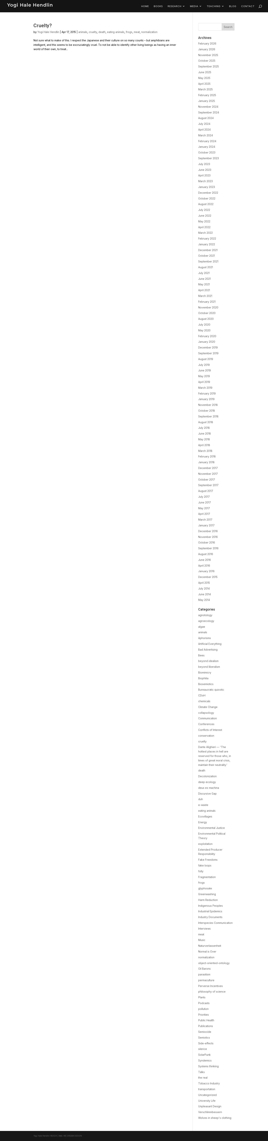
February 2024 (207, 141)
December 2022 (208, 192)
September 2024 (208, 112)
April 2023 (204, 175)
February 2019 (207, 393)
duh (200, 799)
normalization (149, 32)
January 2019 (206, 399)
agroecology (206, 620)
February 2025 (207, 95)
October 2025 (206, 60)
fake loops (204, 865)
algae (201, 626)
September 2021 (208, 261)
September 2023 (208, 158)
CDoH (201, 695)
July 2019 (204, 364)
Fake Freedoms (208, 859)
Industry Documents (210, 917)
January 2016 (206, 571)
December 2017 (208, 468)
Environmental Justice (211, 827)
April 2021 (204, 290)
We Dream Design (72, 1136)
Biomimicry (204, 672)
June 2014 (204, 594)
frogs (129, 32)
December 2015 (208, 577)
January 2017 (206, 525)
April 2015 (204, 582)
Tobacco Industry (209, 1083)
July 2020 (204, 324)
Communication (207, 718)
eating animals (115, 32)
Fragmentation (207, 877)
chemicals (204, 701)
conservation (206, 735)
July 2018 (204, 427)
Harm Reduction (208, 899)
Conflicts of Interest (210, 729)
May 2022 (204, 221)
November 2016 (208, 536)
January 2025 (206, 100)
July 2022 (204, 209)
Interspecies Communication (215, 922)
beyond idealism (208, 661)
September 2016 (208, 548)
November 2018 (208, 404)
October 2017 (206, 479)
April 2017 (204, 513)
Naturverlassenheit (209, 945)
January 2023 (206, 186)
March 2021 (205, 295)
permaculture (206, 980)
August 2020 (206, 318)
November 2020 (208, 307)
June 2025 (204, 72)
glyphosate (205, 888)
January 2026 (206, 49)
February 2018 (207, 456)
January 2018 (206, 462)
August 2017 (205, 490)
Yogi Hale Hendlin (48, 32)
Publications (205, 1026)
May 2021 (204, 284)
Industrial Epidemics (210, 911)
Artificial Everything (209, 643)
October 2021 (206, 255)
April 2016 (204, 565)
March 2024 (205, 135)
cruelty (93, 32)
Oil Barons (204, 968)
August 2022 (205, 204)
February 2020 (207, 336)
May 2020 (204, 330)
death (102, 32)
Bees (201, 655)
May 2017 (204, 508)
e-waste (203, 804)
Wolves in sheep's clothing (214, 1117)
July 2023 (204, 164)
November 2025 (208, 55)
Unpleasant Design (209, 1106)
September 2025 (208, 66)
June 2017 (204, 502)
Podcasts (204, 1003)
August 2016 (205, 554)
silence (202, 1048)
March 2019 (205, 387)
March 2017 (205, 519)
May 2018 (204, 439)
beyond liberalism (209, 666)
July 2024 (204, 123)
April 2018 (204, 445)
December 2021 (208, 250)
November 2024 (208, 106)
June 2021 (204, 278)
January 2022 (206, 244)
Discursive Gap (207, 793)
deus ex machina (208, 787)
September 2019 (208, 353)
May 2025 (204, 78)
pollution (203, 1008)
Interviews (204, 928)
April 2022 (204, 227)
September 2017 (208, 485)
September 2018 (208, 416)
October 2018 (206, 410)
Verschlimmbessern (210, 1112)
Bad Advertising (208, 649)
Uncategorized (207, 1094)
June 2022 (204, 215)
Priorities (203, 1014)
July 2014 (204, 588)
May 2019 (204, 376)
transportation (206, 1089)
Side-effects (205, 1043)
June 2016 (204, 559)
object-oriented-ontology (214, 963)
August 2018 (205, 422)
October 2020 (207, 313)
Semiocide (204, 1031)
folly (200, 871)
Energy (202, 822)
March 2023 (205, 181)
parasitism (204, 974)
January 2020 (206, 341)
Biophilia (203, 678)
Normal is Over (207, 951)
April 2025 (204, 83)
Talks (201, 1072)
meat (137, 32)
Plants (201, 997)
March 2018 (205, 450)
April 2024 (204, 129)
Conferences (206, 724)
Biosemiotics (205, 684)
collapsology (206, 712)
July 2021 (204, 273)
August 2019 (205, 359)
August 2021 (205, 267)
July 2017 (204, 496)
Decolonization (207, 776)
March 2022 (205, 232)
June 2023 (204, 169)
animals (82, 32)
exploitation (205, 843)
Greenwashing (207, 894)
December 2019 (208, 347)
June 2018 (204, 433)
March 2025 (205, 89)
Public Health (206, 1020)
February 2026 (207, 43)
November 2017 (208, 473)
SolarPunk (204, 1054)
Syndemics (205, 1060)
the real (203, 1077)
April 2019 (204, 381)
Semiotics (204, 1037)
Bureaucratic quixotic (211, 689)
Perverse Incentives (210, 986)
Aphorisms (204, 638)
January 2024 (206, 146)
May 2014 (204, 599)
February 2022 (207, 238)
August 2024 (206, 118)
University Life (207, 1100)
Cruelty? (43, 25)
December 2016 (208, 531)
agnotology (205, 615)
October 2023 (206, 152)
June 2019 (204, 370)
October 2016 (206, 542)
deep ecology (207, 782)
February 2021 (207, 301)
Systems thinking (208, 1066)
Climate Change (208, 707)
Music (201, 940)
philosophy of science (212, 991)
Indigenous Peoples (210, 905)
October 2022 (206, 198)
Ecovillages (205, 816)
